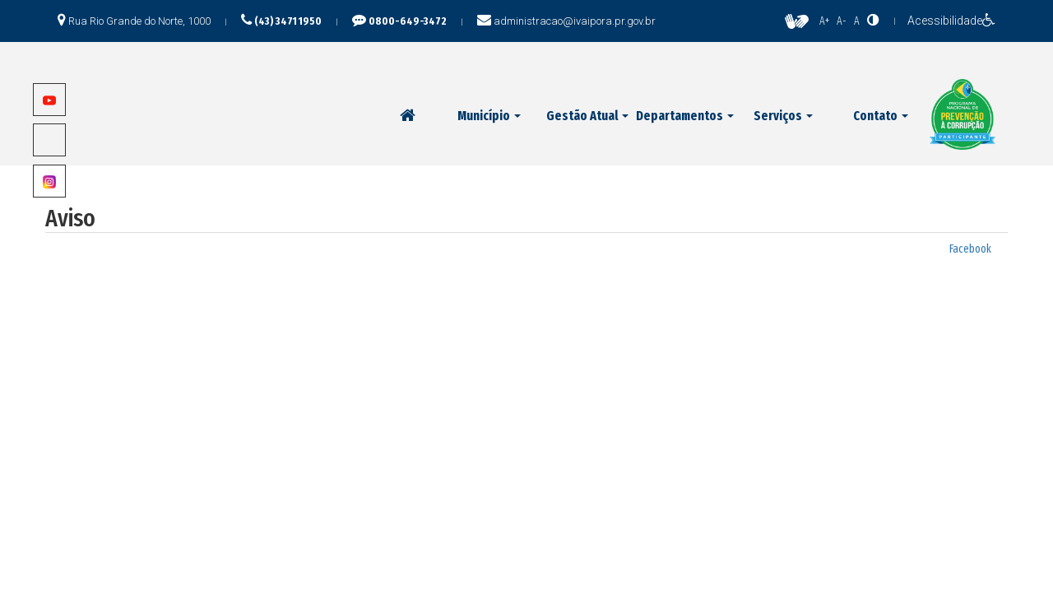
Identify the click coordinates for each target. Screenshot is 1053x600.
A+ (824, 21)
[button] (489, 116)
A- (842, 21)
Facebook (970, 249)
